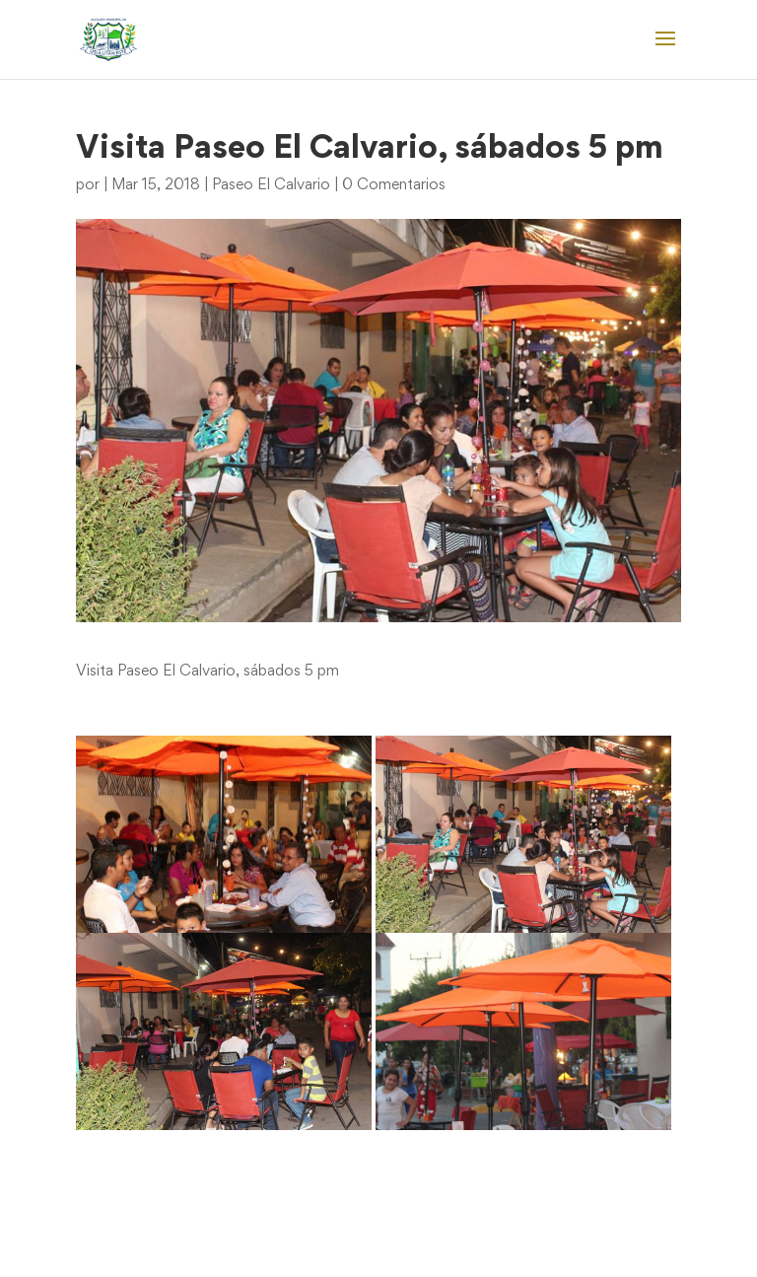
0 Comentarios (394, 185)
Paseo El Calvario (271, 185)
